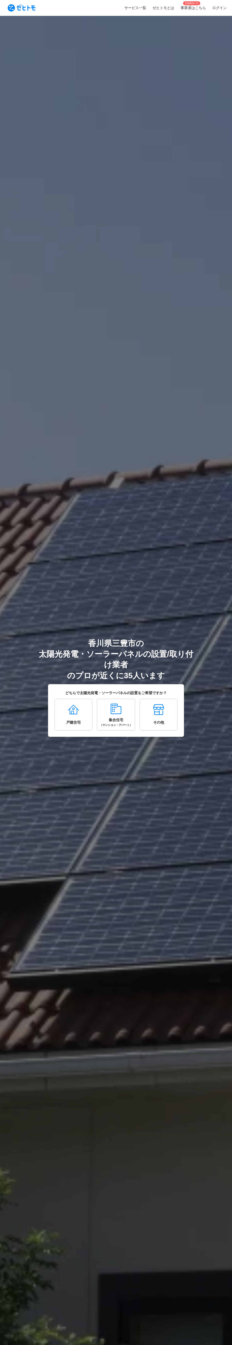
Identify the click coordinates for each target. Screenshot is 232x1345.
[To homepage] (21, 7)
